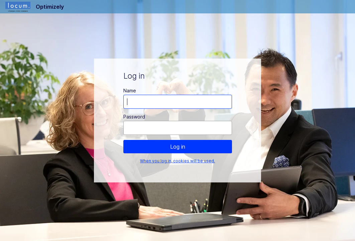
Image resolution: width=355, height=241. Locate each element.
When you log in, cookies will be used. (177, 160)
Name (129, 90)
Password (134, 116)
